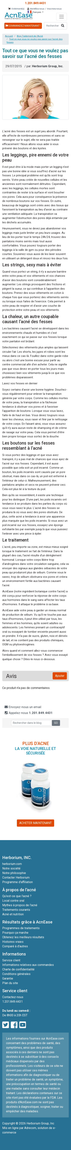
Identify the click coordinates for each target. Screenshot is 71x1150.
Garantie (7, 978)
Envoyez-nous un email (22, 707)
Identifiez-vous (35, 9)
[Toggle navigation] (61, 16)
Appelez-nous (28, 713)
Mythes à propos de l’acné (19, 905)
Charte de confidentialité (18, 969)
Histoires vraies (12, 942)
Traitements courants (16, 910)
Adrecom (30, 1128)
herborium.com (12, 864)
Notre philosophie (14, 873)
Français (35, 11)
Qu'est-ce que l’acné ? (16, 896)
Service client (11, 960)
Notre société (11, 868)
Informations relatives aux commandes (28, 965)
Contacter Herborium (16, 877)
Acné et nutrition (13, 914)
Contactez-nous (12, 997)
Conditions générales (16, 974)
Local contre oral (13, 900)
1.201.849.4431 (35, 3)
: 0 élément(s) (16, 9)
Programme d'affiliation (17, 882)
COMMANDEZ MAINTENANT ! (23, 25)
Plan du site (10, 983)
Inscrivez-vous (54, 9)
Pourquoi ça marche (15, 932)
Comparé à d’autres (15, 946)
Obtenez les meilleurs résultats (23, 937)
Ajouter (59, 676)
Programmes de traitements (21, 928)
